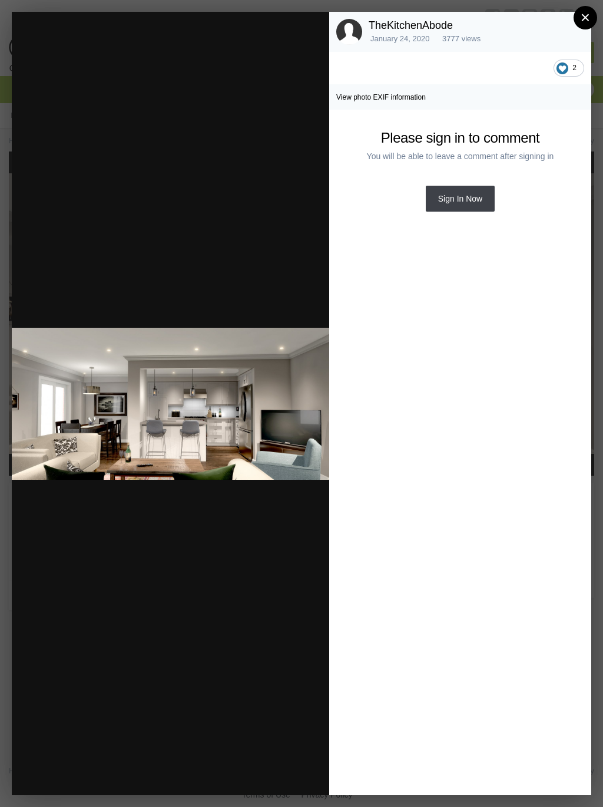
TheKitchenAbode (411, 25)
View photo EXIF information (381, 97)
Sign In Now (460, 198)
